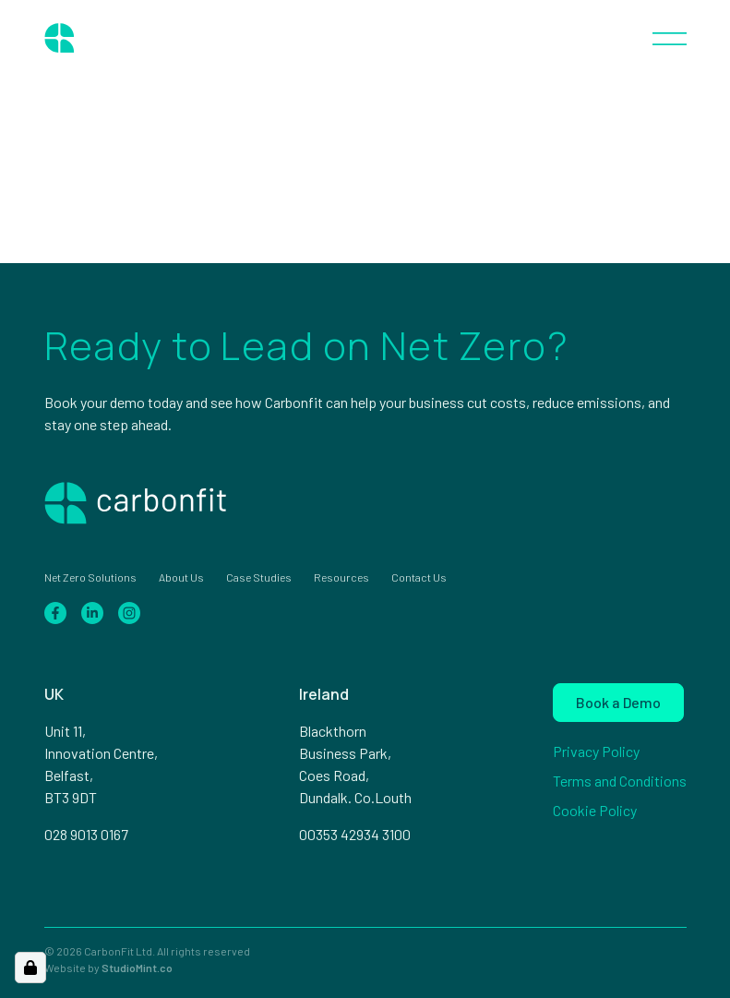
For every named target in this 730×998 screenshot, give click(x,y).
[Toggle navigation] (669, 37)
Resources (341, 577)
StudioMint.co (137, 967)
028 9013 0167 (86, 834)
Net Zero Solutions (90, 577)
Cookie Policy (595, 810)
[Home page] (109, 37)
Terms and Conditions (620, 780)
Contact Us (419, 577)
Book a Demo (618, 702)
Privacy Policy (596, 751)
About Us (181, 577)
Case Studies (259, 577)
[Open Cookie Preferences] (30, 967)
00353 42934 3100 (355, 834)
